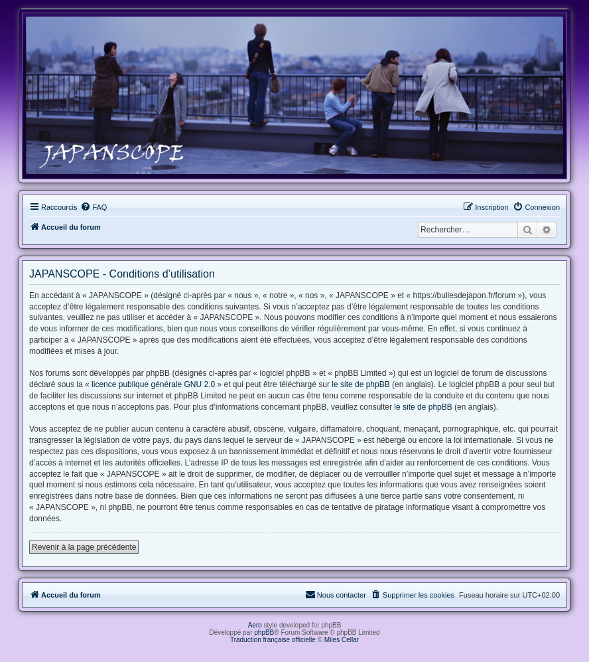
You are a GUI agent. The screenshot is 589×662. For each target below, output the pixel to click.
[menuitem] (93, 207)
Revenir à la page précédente (84, 547)
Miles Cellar (341, 639)
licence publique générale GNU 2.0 (153, 384)
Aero (255, 625)
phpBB (264, 632)
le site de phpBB (360, 384)
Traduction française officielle (273, 639)
